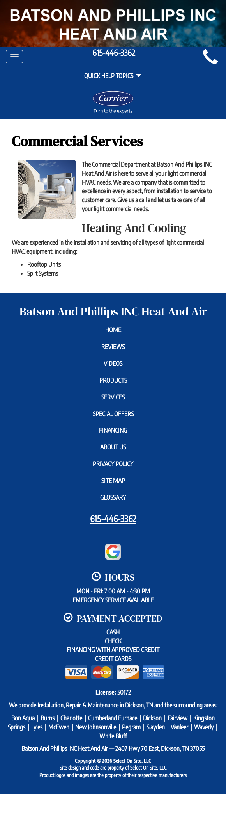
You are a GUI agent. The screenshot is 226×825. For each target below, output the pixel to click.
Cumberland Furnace (112, 718)
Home (113, 330)
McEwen (58, 727)
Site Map (113, 481)
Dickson (152, 718)
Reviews (113, 347)
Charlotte (71, 718)
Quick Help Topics (113, 76)
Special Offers (113, 414)
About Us (113, 447)
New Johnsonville (95, 727)
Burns (48, 718)
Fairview (177, 718)
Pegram (131, 727)
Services (113, 397)
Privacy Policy (113, 464)
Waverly (204, 727)
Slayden (156, 727)
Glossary (113, 497)
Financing (113, 430)
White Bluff (113, 736)
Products (113, 380)
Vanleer (179, 727)
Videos (113, 363)
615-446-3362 (113, 518)
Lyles (36, 727)
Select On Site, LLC (132, 760)
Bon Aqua (23, 718)
